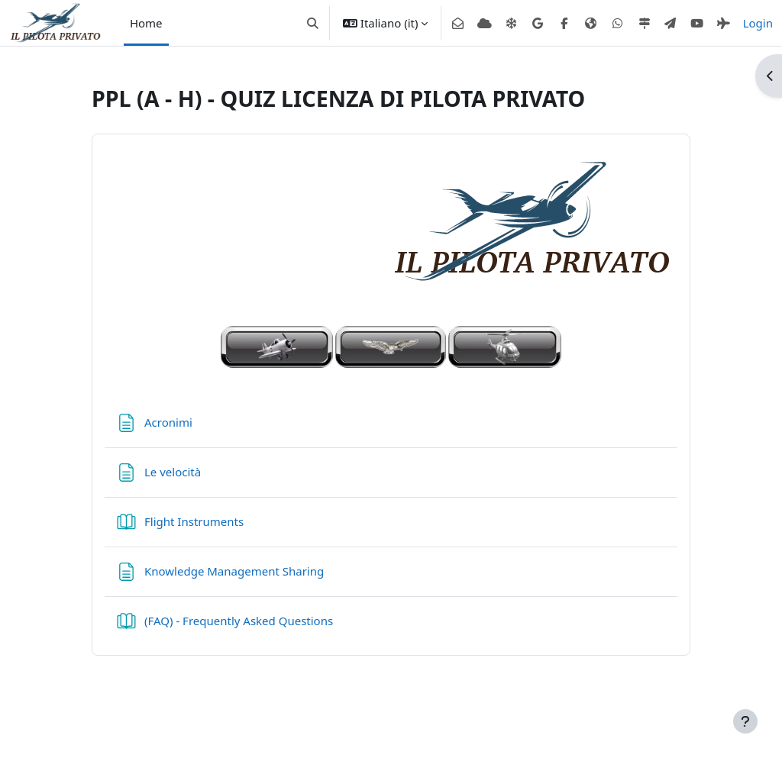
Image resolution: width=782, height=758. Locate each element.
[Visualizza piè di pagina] (745, 721)
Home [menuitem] (146, 23)
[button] (312, 23)
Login (758, 23)
